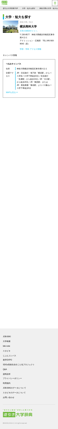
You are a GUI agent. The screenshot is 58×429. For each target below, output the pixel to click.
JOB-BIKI (7, 336)
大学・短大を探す (28, 8)
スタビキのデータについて (14, 393)
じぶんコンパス (9, 355)
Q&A (5, 369)
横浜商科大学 (28, 26)
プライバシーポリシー (12, 378)
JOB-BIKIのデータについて (14, 388)
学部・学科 (24, 49)
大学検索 (6, 341)
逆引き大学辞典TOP (10, 8)
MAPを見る (11, 92)
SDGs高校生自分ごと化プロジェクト (19, 365)
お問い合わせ (8, 397)
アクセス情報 (35, 49)
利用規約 (6, 383)
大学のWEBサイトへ (29, 31)
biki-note (6, 346)
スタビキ (6, 351)
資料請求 (6, 374)
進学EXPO (7, 360)
